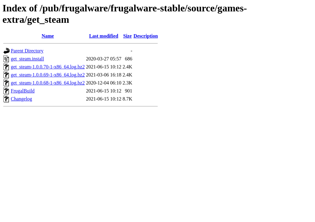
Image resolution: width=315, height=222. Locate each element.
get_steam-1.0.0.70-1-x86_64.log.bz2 (48, 66)
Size (127, 36)
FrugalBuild (22, 90)
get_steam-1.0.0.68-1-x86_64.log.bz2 (48, 82)
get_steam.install (27, 58)
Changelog (21, 98)
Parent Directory (27, 50)
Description (146, 36)
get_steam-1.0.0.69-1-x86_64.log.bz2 (48, 74)
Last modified (103, 36)
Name (48, 36)
